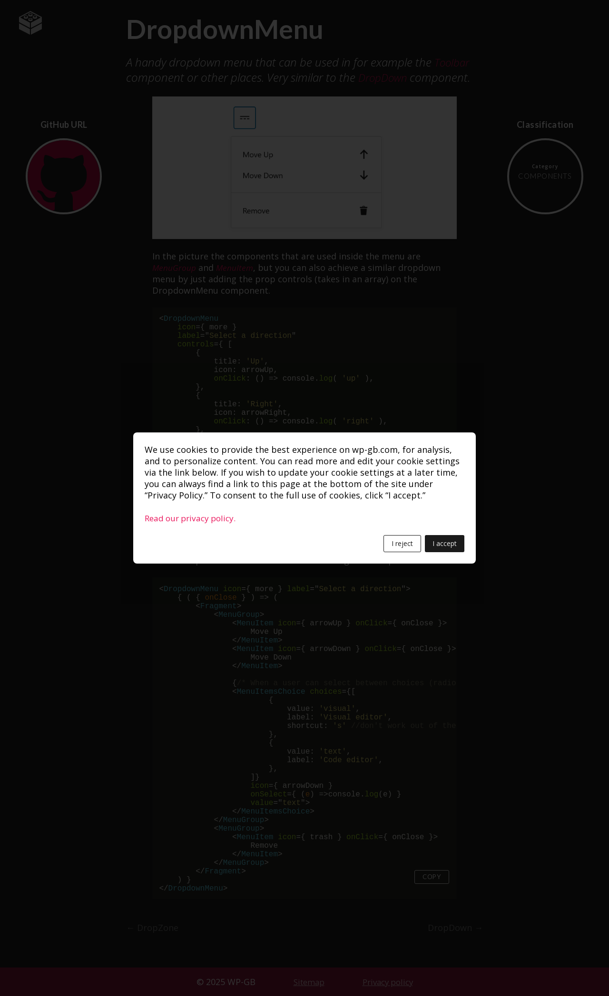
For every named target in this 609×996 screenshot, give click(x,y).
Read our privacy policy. (193, 518)
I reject (402, 543)
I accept (444, 543)
